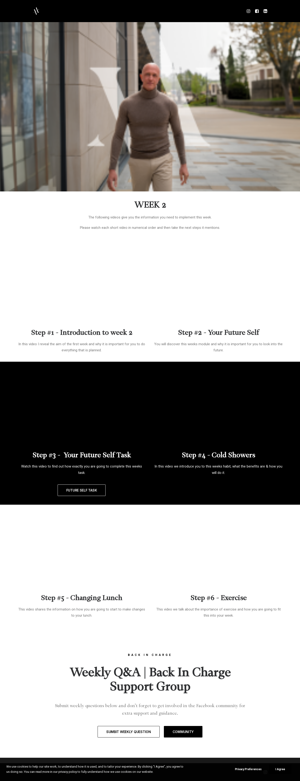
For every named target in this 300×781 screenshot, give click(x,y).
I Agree (280, 769)
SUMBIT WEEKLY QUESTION (128, 732)
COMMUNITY (183, 732)
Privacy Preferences (248, 769)
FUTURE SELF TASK (81, 490)
